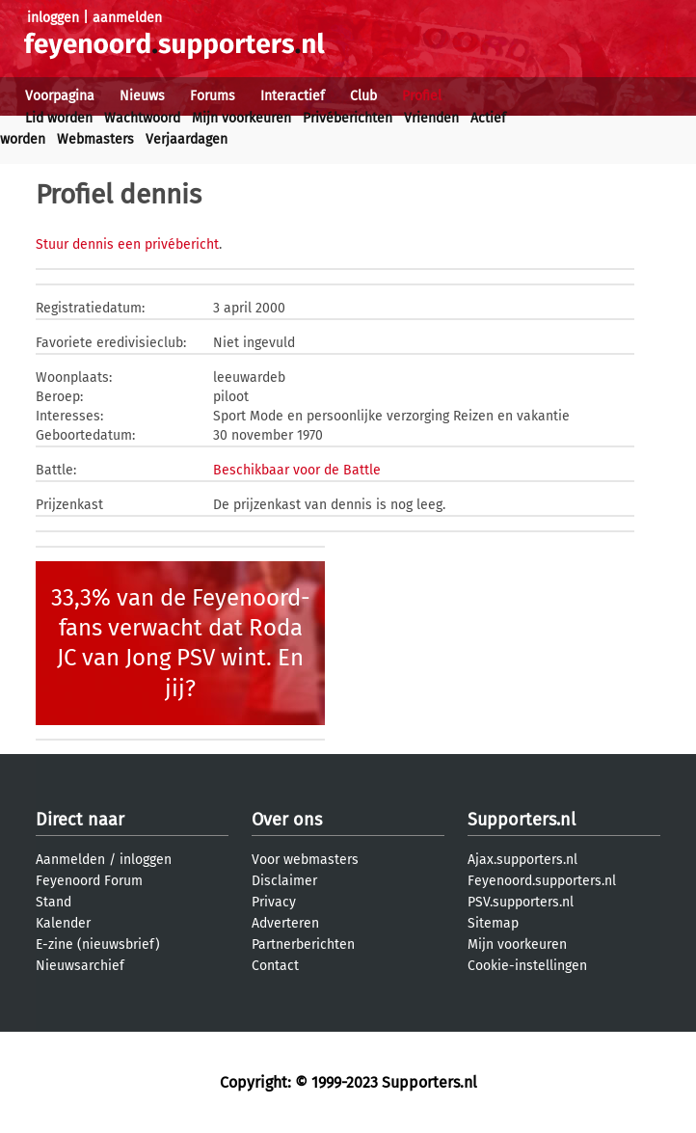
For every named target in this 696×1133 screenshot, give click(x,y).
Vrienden (431, 118)
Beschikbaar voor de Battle (297, 470)
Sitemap (493, 923)
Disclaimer (284, 881)
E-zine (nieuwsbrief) (98, 944)
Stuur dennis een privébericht (127, 244)
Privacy (274, 902)
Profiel (422, 96)
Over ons (287, 819)
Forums (212, 96)
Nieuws (142, 96)
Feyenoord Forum (89, 881)
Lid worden (59, 118)
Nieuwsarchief (80, 966)
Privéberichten (347, 118)
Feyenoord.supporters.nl (542, 881)
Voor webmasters (305, 859)
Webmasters (95, 139)
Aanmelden (70, 859)
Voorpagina (59, 96)
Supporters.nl (522, 819)
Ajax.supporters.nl (522, 859)
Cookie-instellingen (527, 966)
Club (363, 96)
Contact (275, 966)
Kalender (63, 923)
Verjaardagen (187, 139)
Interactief (292, 96)
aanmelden (127, 18)
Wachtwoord (142, 118)
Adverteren (285, 923)
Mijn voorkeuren (241, 118)
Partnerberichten (303, 944)
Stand (53, 902)
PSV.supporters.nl (521, 902)
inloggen (53, 18)
